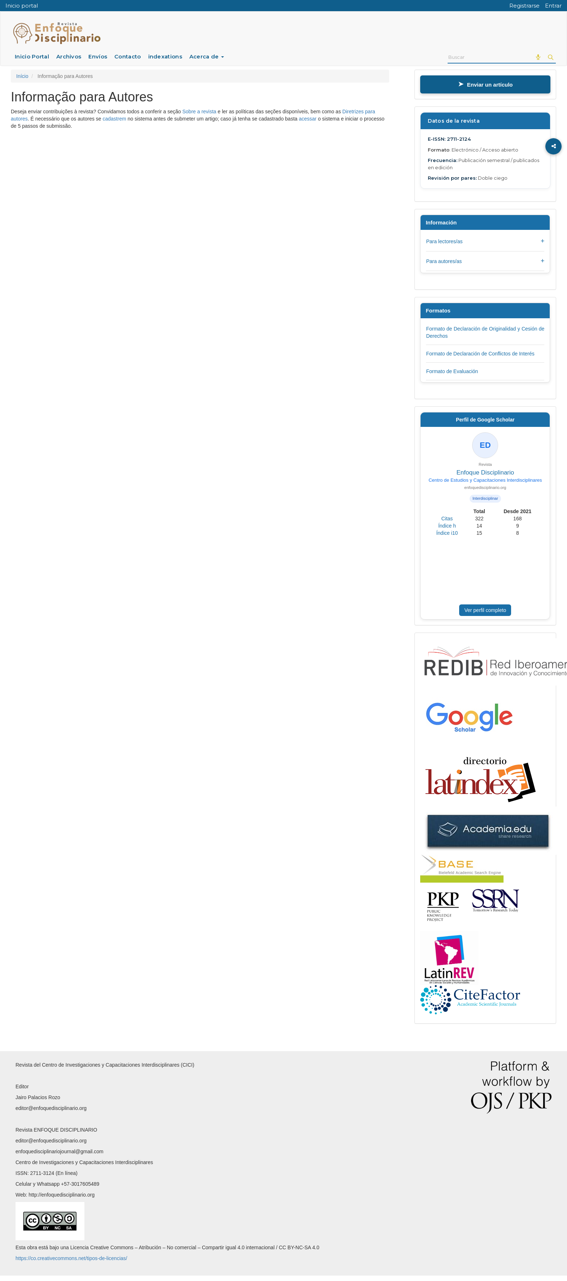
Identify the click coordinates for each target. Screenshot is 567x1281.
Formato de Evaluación (452, 371)
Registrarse (524, 5)
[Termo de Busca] (489, 57)
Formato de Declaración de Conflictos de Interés (480, 354)
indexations (165, 56)
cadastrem (114, 119)
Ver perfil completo (485, 610)
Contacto (127, 56)
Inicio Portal (32, 56)
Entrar (553, 5)
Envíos (97, 56)
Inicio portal (21, 5)
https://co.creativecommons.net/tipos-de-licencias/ (71, 1258)
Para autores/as (485, 261)
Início (22, 76)
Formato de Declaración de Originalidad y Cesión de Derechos (485, 332)
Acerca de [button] (206, 56)
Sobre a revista (199, 111)
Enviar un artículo (485, 84)
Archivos (68, 56)
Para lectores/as (485, 241)
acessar (307, 119)
